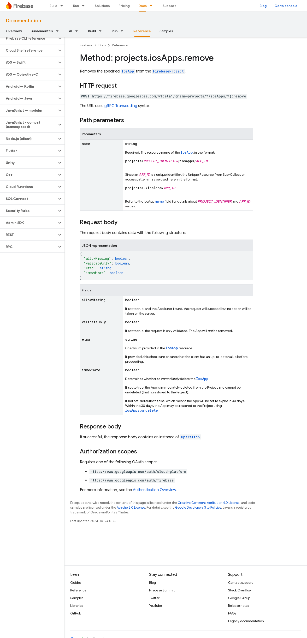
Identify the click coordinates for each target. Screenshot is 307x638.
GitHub (75, 613)
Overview (14, 31)
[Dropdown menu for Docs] (152, 6)
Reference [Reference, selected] (142, 31)
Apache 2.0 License (131, 508)
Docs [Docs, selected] (142, 6)
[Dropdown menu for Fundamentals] (59, 31)
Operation (190, 437)
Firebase (86, 45)
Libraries (76, 605)
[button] (28, 38)
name (159, 201)
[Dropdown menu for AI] (78, 31)
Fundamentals (41, 31)
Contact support (240, 582)
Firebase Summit (162, 590)
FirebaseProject (168, 71)
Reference (120, 45)
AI (70, 31)
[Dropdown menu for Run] (84, 6)
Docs (102, 45)
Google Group (239, 598)
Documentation (23, 21)
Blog (263, 6)
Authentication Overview (154, 490)
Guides (75, 582)
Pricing (124, 6)
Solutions (102, 6)
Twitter (154, 598)
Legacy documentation (246, 621)
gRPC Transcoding (120, 105)
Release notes (238, 605)
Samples (166, 31)
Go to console (285, 6)
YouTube (155, 605)
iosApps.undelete (141, 410)
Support (169, 6)
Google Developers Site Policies (198, 508)
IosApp (128, 71)
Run (76, 6)
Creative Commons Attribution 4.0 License (209, 503)
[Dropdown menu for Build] (63, 6)
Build (53, 6)
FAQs (232, 613)
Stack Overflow (240, 590)
